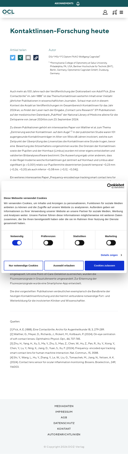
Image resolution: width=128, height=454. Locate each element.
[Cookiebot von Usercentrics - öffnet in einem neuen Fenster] (109, 185)
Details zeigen (109, 255)
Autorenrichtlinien (64, 434)
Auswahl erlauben (64, 265)
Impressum (64, 412)
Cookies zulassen (104, 265)
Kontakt (64, 429)
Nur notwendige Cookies (23, 265)
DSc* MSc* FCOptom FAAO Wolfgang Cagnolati (74, 56)
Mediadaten (64, 406)
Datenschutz (64, 423)
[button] (12, 57)
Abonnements (64, 3)
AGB (64, 417)
